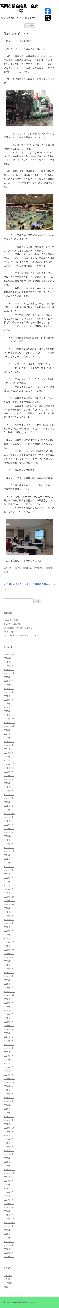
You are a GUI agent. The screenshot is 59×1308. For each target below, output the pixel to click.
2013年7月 (9, 1234)
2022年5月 (9, 832)
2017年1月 (9, 1075)
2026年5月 (9, 654)
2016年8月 (9, 1094)
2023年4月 (9, 791)
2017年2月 (9, 1071)
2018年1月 (9, 1029)
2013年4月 (9, 1245)
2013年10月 (9, 1222)
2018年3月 (9, 1022)
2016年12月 (9, 1078)
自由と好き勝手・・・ (14, 620)
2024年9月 (9, 730)
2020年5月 (9, 923)
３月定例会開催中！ (44, 584)
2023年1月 (9, 802)
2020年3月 (9, 931)
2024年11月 (9, 722)
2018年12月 (9, 988)
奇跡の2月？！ (10, 631)
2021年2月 (9, 889)
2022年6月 (9, 828)
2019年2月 (9, 980)
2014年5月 (9, 1196)
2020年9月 (9, 908)
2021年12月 (9, 851)
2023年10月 (9, 768)
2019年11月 (9, 946)
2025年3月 (9, 707)
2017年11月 (9, 1037)
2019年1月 (9, 984)
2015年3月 (9, 1158)
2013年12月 (9, 1215)
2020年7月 (9, 916)
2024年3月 (9, 749)
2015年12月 (9, 1124)
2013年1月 (9, 1256)
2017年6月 (9, 1056)
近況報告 (8, 1283)
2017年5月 (9, 1059)
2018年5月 (9, 1014)
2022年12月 (9, 806)
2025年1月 (9, 715)
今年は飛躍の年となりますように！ (20, 635)
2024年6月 (9, 738)
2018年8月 (9, 1003)
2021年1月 (9, 893)
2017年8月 (9, 1048)
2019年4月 (9, 972)
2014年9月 (9, 1181)
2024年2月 (9, 753)
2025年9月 (9, 685)
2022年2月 (9, 844)
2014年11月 (9, 1173)
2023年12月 (9, 760)
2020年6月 (9, 919)
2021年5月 (9, 878)
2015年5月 (9, 1150)
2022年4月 (9, 836)
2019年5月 (9, 969)
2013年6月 (9, 1238)
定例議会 (8, 1275)
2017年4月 (9, 1063)
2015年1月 (9, 1166)
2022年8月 (9, 821)
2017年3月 (9, 1067)
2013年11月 (9, 1219)
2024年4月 (9, 745)
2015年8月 (9, 1139)
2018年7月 (9, 1006)
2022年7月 (9, 825)
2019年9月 (9, 953)
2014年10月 (9, 1177)
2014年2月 (9, 1207)
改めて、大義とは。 (13, 624)
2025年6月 (9, 696)
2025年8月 (9, 688)
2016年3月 (9, 1113)
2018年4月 (9, 1018)
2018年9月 (9, 999)
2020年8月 (9, 912)
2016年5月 (9, 1105)
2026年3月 (9, 662)
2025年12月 (9, 673)
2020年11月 (9, 900)
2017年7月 (9, 1052)
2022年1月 (9, 847)
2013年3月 (9, 1249)
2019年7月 (9, 961)
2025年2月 (9, 711)
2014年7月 (9, 1188)
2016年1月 (9, 1120)
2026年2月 (9, 666)
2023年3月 (9, 794)
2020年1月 (9, 938)
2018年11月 (9, 991)
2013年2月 (9, 1253)
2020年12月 (9, 897)
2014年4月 (9, 1200)
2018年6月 (9, 1010)
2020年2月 (9, 934)
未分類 (18, 568)
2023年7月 (9, 779)
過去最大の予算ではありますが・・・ (21, 628)
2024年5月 (9, 741)
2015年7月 (9, 1143)
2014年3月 (9, 1203)
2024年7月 (9, 734)
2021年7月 (9, 870)
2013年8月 (9, 1230)
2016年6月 (9, 1101)
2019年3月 (9, 976)
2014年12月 (9, 1169)
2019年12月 (9, 942)
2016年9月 (9, 1090)
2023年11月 (9, 764)
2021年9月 (9, 863)
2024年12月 (9, 719)
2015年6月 (9, 1147)
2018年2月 (9, 1025)
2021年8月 (9, 866)
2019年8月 (9, 957)
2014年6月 (9, 1192)
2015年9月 (9, 1135)
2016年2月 (9, 1116)
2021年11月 (9, 855)
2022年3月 (9, 840)
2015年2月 (9, 1162)
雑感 (6, 1287)
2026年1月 (9, 669)
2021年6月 (9, 874)
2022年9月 (9, 817)
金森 (6, 572)
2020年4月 (9, 927)
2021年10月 (9, 859)
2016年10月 (9, 1086)
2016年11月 (9, 1082)
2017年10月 (9, 1041)
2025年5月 (9, 700)
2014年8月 (9, 1184)
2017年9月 (9, 1044)
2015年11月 (9, 1128)
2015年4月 (9, 1154)
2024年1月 (9, 756)
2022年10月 (9, 813)
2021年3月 (9, 885)
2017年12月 (9, 1033)
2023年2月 (9, 798)
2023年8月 (9, 775)
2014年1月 (9, 1211)
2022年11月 (9, 810)
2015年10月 (9, 1131)
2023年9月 (9, 772)
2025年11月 (9, 677)
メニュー (29, 26)
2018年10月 (9, 995)
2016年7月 (9, 1097)
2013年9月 (9, 1226)
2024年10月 (9, 726)
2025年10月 (9, 681)
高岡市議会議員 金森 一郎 (19, 8)
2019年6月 (9, 965)
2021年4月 (9, 881)
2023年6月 (9, 783)
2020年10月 (9, 904)
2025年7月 (9, 692)
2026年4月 (9, 658)
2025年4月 (9, 703)
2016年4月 (9, 1109)
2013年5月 (9, 1241)
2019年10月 (9, 950)
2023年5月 (9, 787)
